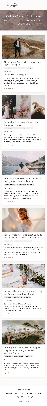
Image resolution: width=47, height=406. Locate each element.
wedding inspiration (9, 128)
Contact (9, 393)
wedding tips (29, 68)
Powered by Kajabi (23, 401)
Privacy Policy (19, 393)
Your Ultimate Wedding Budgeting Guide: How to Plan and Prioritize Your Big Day (23, 236)
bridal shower (8, 297)
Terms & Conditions (34, 393)
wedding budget (9, 240)
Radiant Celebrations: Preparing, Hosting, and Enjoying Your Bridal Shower (23, 292)
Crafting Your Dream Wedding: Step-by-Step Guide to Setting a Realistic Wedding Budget (22, 350)
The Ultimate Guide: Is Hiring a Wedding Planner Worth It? (22, 63)
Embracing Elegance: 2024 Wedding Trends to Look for (21, 123)
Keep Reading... (9, 88)
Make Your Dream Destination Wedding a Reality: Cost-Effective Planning (23, 180)
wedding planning (9, 68)
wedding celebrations (10, 184)
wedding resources (20, 68)
